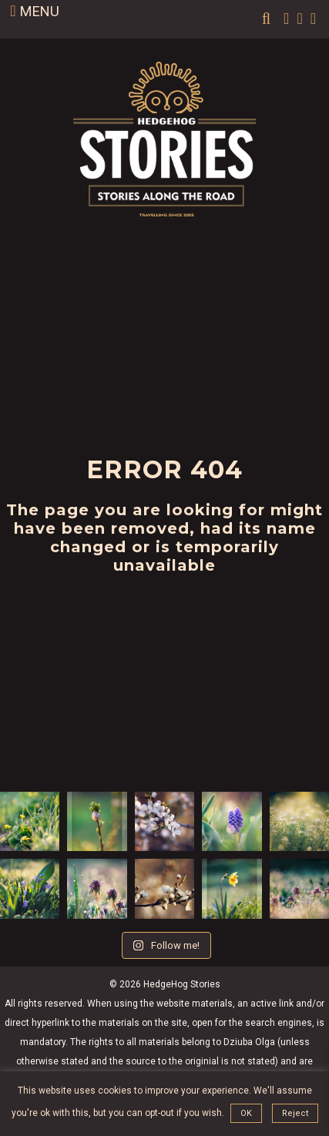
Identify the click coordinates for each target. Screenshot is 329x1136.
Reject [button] (295, 1113)
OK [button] (246, 1113)
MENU (34, 11)
